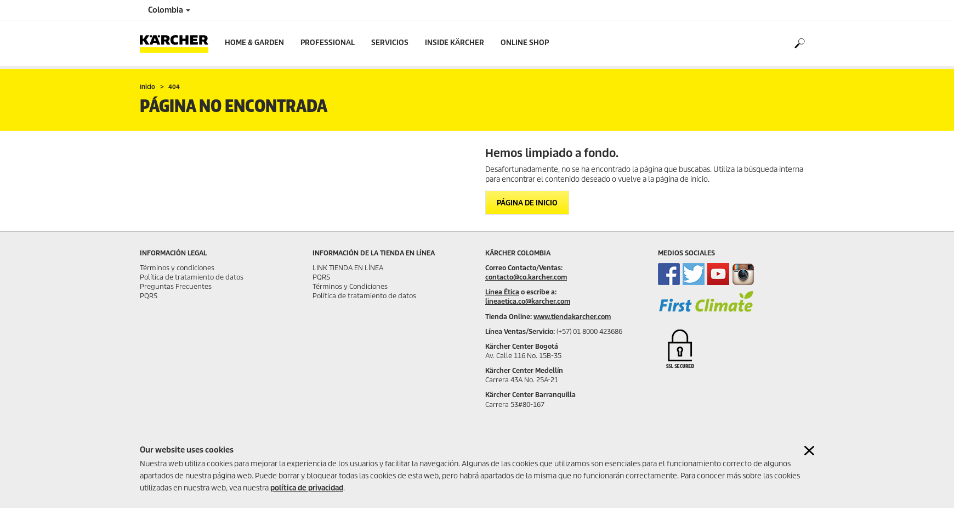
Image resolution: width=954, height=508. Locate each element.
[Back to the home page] (178, 43)
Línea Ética (502, 292)
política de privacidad (306, 488)
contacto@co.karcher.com (526, 277)
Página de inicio (527, 203)
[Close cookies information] (809, 450)
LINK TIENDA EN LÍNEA (348, 268)
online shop (525, 42)
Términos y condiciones (177, 268)
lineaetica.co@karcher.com (527, 301)
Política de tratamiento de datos (191, 277)
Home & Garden (254, 42)
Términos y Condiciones (350, 286)
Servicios (389, 42)
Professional (327, 42)
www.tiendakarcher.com (572, 316)
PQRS (148, 296)
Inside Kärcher (454, 42)
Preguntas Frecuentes (176, 286)
